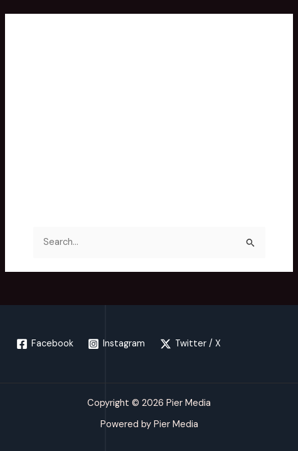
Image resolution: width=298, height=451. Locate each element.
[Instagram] (117, 344)
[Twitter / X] (190, 344)
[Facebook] (45, 344)
